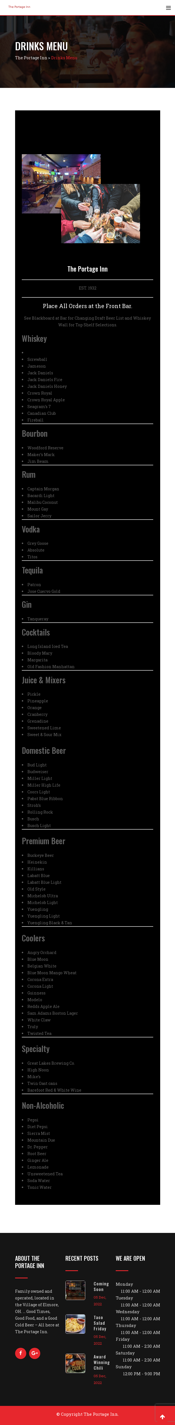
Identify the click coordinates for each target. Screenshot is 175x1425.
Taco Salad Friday (100, 1322)
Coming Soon (101, 1286)
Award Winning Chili (102, 1362)
